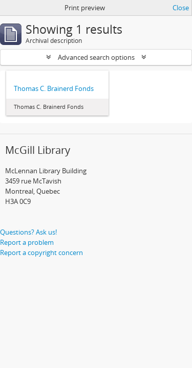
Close (181, 7)
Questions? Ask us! (28, 232)
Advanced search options (96, 57)
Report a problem (27, 242)
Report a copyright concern (41, 252)
